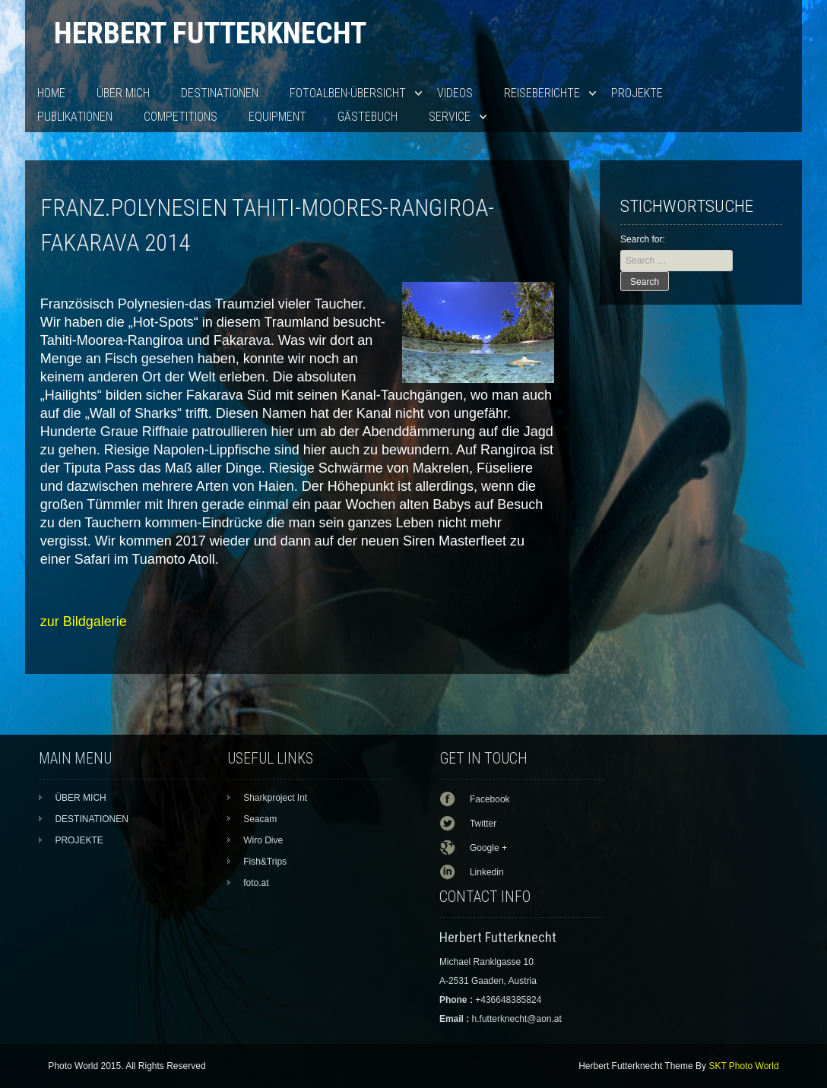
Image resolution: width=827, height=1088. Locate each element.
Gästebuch (367, 116)
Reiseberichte (542, 93)
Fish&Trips (265, 861)
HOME (51, 93)
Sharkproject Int (275, 797)
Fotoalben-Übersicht (348, 93)
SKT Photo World (743, 1066)
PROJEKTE (637, 93)
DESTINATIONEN (219, 93)
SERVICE (450, 116)
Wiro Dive (263, 840)
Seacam (260, 819)
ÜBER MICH (123, 93)
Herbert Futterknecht (210, 33)
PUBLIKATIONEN (74, 116)
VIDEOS (455, 93)
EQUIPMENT (277, 116)
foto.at (255, 883)
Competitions (180, 116)
